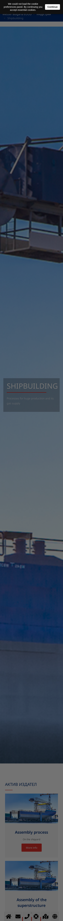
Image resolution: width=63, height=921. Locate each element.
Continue (52, 7)
